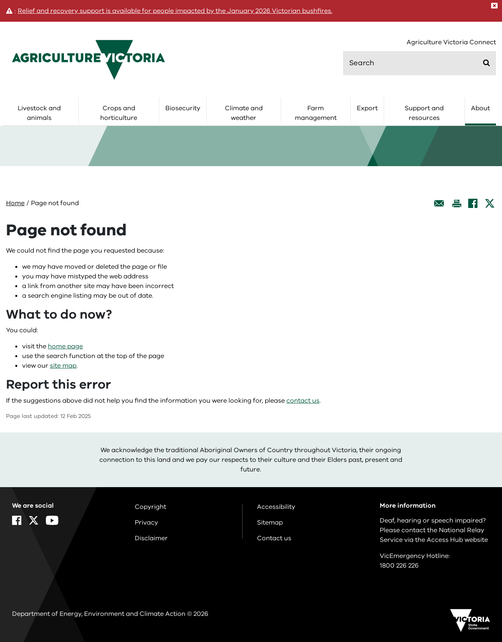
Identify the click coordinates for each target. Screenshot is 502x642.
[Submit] (486, 62)
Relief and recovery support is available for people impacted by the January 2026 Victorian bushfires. (175, 10)
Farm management (316, 113)
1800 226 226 (399, 565)
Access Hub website (457, 539)
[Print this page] (456, 203)
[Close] (494, 5)
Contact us (274, 538)
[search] (419, 63)
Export (367, 108)
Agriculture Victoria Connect (451, 42)
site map (63, 365)
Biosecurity (182, 108)
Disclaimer (151, 538)
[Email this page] (439, 203)
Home (15, 203)
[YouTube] (52, 520)
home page (65, 346)
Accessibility (276, 506)
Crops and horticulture (118, 113)
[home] (88, 59)
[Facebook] (472, 203)
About (480, 108)
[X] (489, 203)
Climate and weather (244, 113)
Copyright (150, 506)
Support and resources (424, 113)
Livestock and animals (39, 113)
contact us (302, 400)
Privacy (146, 522)
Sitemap (270, 522)
